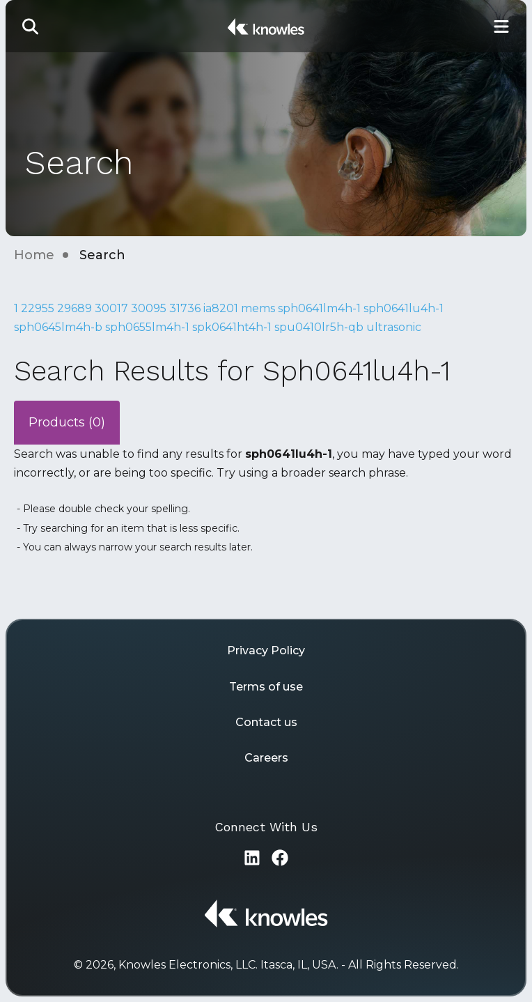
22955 (37, 308)
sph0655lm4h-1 (147, 327)
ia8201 (220, 308)
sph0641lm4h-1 (319, 308)
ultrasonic (393, 327)
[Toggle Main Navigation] (501, 26)
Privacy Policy (266, 650)
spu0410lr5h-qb (318, 327)
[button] (30, 26)
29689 (74, 308)
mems (258, 308)
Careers (266, 757)
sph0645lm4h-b (58, 327)
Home (34, 255)
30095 (148, 308)
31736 (185, 308)
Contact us (266, 722)
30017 (111, 308)
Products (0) (67, 422)
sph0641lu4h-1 (403, 308)
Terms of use (266, 686)
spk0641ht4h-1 (232, 327)
